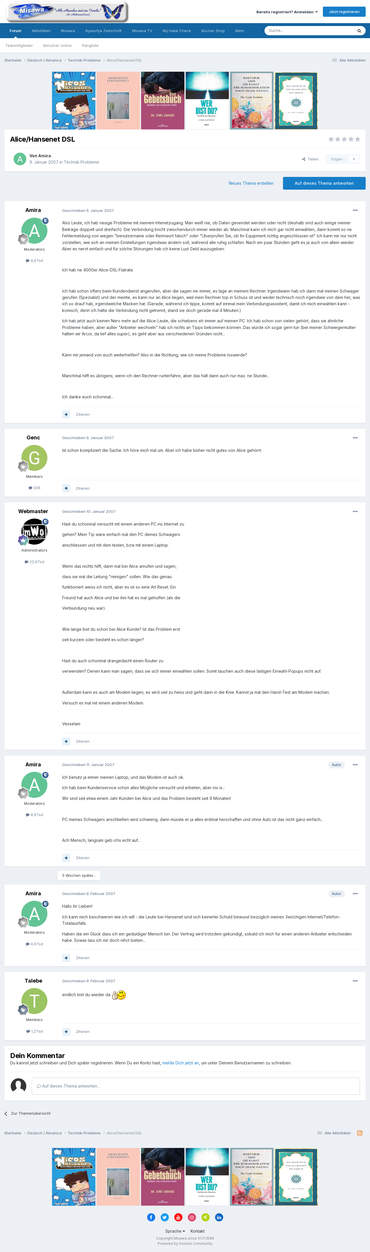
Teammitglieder (19, 45)
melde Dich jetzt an (180, 1062)
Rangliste (90, 45)
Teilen (310, 159)
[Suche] (290, 30)
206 (34, 487)
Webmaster (33, 511)
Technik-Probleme (81, 162)
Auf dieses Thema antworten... (68, 1085)
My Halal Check (177, 30)
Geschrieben (88, 210)
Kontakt (197, 1231)
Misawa (68, 30)
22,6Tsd (34, 561)
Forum (15, 33)
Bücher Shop (213, 30)
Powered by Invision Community (185, 1243)
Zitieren (83, 414)
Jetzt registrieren (344, 11)
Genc (33, 437)
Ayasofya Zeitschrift (103, 30)
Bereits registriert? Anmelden (287, 12)
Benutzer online (57, 45)
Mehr (240, 30)
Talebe (33, 981)
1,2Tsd (34, 1031)
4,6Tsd (34, 260)
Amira (44, 155)
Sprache (175, 1231)
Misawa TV (142, 30)
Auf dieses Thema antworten (324, 183)
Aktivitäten (41, 30)
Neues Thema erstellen (251, 183)
